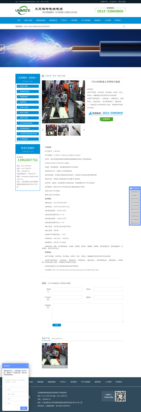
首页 (18, 20)
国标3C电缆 (24, 118)
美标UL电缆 (24, 107)
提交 (56, 325)
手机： (89, 289)
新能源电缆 (53, 20)
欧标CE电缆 (24, 112)
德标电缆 (23, 102)
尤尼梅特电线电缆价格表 (28, 134)
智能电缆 (40, 382)
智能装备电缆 (40, 20)
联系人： (48, 290)
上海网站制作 (50, 406)
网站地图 (122, 2)
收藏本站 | (105, 2)
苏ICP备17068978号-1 (63, 406)
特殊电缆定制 (24, 128)
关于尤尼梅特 (86, 20)
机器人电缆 (28, 20)
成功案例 (74, 20)
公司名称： (48, 298)
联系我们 (118, 20)
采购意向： (48, 306)
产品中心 (64, 20)
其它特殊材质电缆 (26, 123)
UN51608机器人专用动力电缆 (55, 367)
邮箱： (89, 297)
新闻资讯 (98, 20)
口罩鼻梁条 (24, 139)
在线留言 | (114, 2)
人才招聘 (108, 20)
